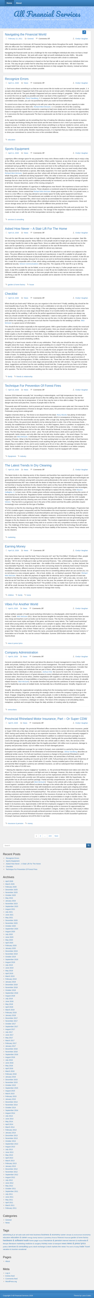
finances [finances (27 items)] (61, 1237)
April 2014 (9, 1124)
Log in (7, 1273)
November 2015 (11, 1082)
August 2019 (10, 962)
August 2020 (10, 932)
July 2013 (9, 1149)
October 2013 (10, 1141)
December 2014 (11, 1102)
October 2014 (10, 1108)
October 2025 (10, 895)
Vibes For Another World (21, 604)
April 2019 (9, 973)
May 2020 (9, 940)
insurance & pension (15, 823)
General (30, 39)
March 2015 (9, 1094)
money (30, 823)
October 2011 (10, 1189)
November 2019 (11, 954)
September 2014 (11, 1110)
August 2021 (10, 909)
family (10, 377)
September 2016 (11, 1054)
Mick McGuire (22, 437)
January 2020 (10, 948)
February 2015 (11, 1096)
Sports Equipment (17, 148)
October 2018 (10, 990)
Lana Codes (86, 1296)
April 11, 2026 (13, 83)
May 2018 (9, 1004)
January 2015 (10, 1099)
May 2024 (9, 898)
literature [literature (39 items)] (12, 1243)
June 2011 (9, 1197)
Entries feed (10, 1276)
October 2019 (10, 957)
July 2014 (9, 1116)
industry (23, 456)
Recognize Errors (17, 79)
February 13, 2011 (15, 39)
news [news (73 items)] (64, 1243)
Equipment (12, 456)
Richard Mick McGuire (42, 107)
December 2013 (11, 1135)
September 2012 (11, 1175)
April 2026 (9, 881)
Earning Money (15, 546)
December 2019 (11, 951)
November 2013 (11, 1138)
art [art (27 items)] (17, 1235)
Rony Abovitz (62, 415)
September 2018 (11, 993)
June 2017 (9, 1035)
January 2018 (10, 1015)
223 (50, 836)
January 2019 (10, 982)
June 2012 (9, 1183)
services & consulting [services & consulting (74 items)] (18, 1246)
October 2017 (10, 1024)
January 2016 (10, 1077)
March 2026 (9, 884)
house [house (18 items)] (41, 1241)
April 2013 (9, 1158)
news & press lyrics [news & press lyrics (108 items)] (76, 1243)
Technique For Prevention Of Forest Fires (33, 385)
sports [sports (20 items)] (30, 1247)
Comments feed (11, 1279)
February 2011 (11, 1208)
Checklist (11, 293)
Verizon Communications (28, 264)
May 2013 (9, 1155)
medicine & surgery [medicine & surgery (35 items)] (33, 1244)
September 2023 (11, 906)
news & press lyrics (15, 643)
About (19, 3)
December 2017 (11, 1018)
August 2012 (10, 1177)
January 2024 (10, 901)
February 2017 (11, 1043)
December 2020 (11, 920)
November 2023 (11, 904)
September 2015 (11, 1088)
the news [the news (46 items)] (62, 1247)
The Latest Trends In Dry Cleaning (28, 465)
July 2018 (9, 999)
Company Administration (21, 652)
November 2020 (11, 923)
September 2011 (11, 1191)
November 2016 (11, 1052)
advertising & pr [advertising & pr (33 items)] (9, 1235)
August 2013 (10, 1147)
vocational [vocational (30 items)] (22, 1249)
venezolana (12, 710)
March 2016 (9, 1071)
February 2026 (11, 887)
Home (9, 3)
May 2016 (9, 1066)
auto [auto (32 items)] (20, 1235)
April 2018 (9, 1007)
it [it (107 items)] (87, 1240)
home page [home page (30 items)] (33, 1241)
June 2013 (9, 1152)
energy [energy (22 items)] (30, 1237)
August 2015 (10, 1091)
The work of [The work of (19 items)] (70, 1247)
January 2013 (10, 1166)
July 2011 (9, 1194)
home (29, 595)
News (26, 83)
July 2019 (9, 965)
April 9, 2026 (13, 608)
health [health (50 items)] (26, 1240)
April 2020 (9, 943)
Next (56, 836)
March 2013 (9, 1161)
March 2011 (9, 1205)
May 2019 (9, 971)
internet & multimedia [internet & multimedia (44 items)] (77, 1240)
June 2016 (9, 1063)
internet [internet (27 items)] (65, 1241)
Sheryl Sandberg (32, 98)
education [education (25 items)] (6, 1237)
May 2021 (9, 918)
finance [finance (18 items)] (54, 1237)
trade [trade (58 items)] (82, 1246)
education (11, 140)
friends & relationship (25, 377)
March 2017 (9, 1040)
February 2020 (11, 945)
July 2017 (9, 1032)
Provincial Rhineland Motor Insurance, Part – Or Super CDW (46, 718)
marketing (11, 537)
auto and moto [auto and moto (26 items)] (27, 1235)
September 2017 (11, 1026)
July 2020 (9, 934)
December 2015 (11, 1080)
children (11, 595)
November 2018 (11, 987)
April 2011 (9, 1202)
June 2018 (9, 1001)
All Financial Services (47, 13)
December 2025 (11, 890)
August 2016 (10, 1057)
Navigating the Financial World (25, 34)
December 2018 (11, 985)
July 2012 (9, 1180)
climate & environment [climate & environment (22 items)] (74, 1235)
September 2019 (11, 959)
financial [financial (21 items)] (67, 1237)
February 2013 (11, 1163)
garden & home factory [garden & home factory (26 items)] (79, 1237)
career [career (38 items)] (63, 1235)
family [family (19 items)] (35, 1237)
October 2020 (10, 926)
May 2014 (9, 1121)
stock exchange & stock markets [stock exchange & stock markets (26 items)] (45, 1247)
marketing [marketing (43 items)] (21, 1243)
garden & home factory (16, 285)
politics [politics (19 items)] (5, 1247)
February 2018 (11, 1013)
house (31, 285)
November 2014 (11, 1105)
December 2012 (11, 1169)
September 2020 (11, 929)
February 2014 (11, 1130)
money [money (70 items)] (44, 1243)
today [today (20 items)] (77, 1247)
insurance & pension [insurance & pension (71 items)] (52, 1240)
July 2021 (9, 912)
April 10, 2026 (13, 233)
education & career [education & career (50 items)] (19, 1237)
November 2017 (11, 1021)
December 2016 (11, 1049)
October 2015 (10, 1085)
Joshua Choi (47, 672)
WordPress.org (11, 1281)
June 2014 (9, 1119)
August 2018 (10, 996)
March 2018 (9, 1010)
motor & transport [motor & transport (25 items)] (54, 1244)
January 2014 (10, 1133)
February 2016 (11, 1074)
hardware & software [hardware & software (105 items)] (13, 1240)
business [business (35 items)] (37, 1235)
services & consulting (16, 219)
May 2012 (9, 1186)
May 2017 (9, 1038)
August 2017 (10, 1029)
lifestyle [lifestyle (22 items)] (5, 1244)
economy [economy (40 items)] (87, 1235)
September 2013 (11, 1144)
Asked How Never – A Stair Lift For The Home (36, 228)
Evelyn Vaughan (82, 39)
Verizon (8, 502)
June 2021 (9, 915)
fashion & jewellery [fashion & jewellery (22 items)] (45, 1237)
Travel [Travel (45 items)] (87, 1247)
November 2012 (11, 1172)
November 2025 (11, 892)
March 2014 (9, 1127)
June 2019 (9, 968)
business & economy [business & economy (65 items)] (50, 1235)
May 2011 (9, 1200)
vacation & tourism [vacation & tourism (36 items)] (10, 1249)
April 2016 (9, 1068)
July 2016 (9, 1060)
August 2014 (10, 1113)
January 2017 (10, 1046)
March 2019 (9, 976)
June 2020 (9, 937)
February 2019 (11, 979)
